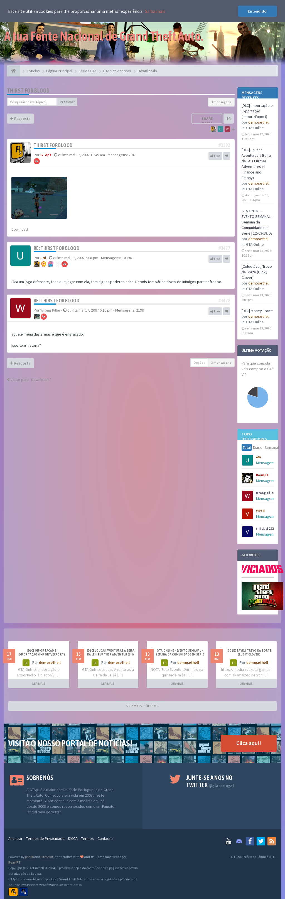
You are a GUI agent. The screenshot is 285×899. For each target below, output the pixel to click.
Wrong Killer (265, 493)
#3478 (224, 300)
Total (247, 447)
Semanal (272, 447)
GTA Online (255, 127)
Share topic (207, 121)
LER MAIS (38, 683)
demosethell (258, 122)
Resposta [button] (20, 118)
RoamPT (262, 475)
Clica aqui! (248, 742)
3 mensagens (221, 102)
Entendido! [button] (257, 11)
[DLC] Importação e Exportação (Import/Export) (257, 111)
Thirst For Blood (28, 90)
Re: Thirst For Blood (56, 248)
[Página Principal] (13, 70)
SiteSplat (47, 857)
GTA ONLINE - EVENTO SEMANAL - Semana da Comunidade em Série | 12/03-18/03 (257, 222)
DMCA (73, 838)
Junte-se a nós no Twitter (210, 781)
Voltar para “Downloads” (29, 379)
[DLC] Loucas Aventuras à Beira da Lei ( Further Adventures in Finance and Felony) (111, 654)
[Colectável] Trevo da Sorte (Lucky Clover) (257, 272)
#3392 (224, 145)
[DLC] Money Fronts (258, 310)
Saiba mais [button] (155, 11)
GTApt (45, 154)
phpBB (29, 857)
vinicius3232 (265, 529)
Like (215, 156)
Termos (87, 838)
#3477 (224, 248)
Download (19, 229)
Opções (199, 362)
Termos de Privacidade (45, 838)
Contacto (105, 838)
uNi (258, 457)
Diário (257, 447)
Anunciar (15, 838)
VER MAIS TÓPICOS (142, 705)
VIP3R (260, 511)
